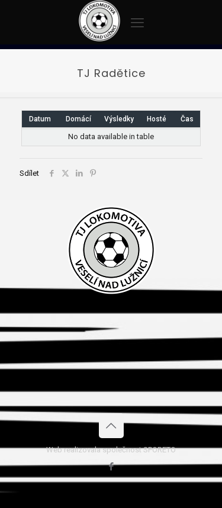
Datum (40, 119)
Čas (187, 119)
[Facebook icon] (111, 466)
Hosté (156, 119)
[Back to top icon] (111, 425)
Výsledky (119, 119)
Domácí (78, 119)
